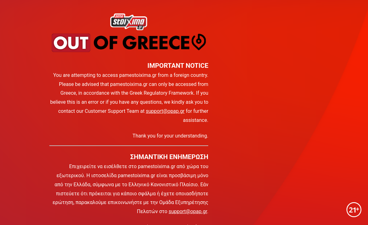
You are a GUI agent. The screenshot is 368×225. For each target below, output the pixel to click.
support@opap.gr (165, 111)
